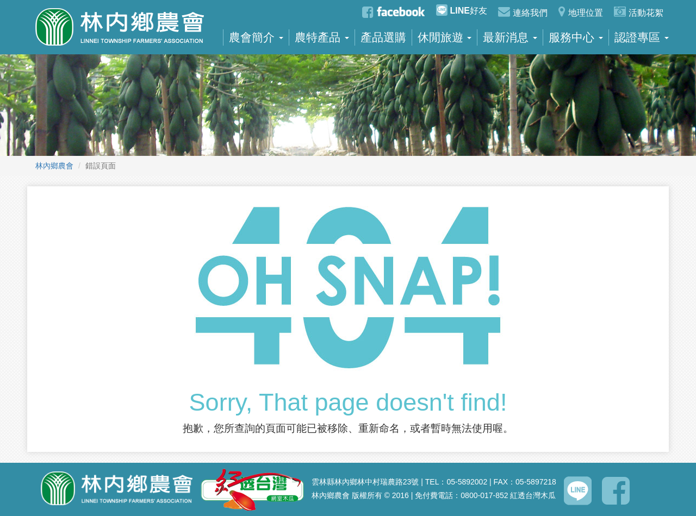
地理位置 (580, 11)
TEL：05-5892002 (456, 481)
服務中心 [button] (576, 37)
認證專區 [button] (641, 37)
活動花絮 (638, 11)
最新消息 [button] (510, 37)
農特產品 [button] (322, 37)
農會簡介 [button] (256, 37)
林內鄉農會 (54, 165)
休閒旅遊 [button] (445, 37)
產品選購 (383, 37)
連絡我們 (523, 11)
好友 (461, 10)
